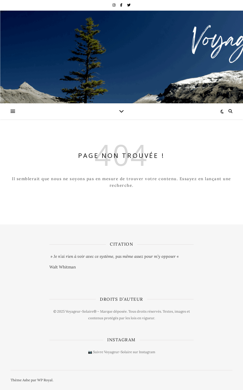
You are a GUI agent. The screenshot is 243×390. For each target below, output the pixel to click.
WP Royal (45, 380)
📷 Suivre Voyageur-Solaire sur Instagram (121, 352)
